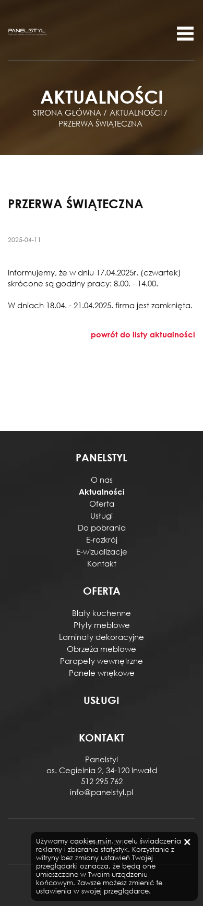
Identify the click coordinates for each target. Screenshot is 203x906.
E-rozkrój (101, 539)
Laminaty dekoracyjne (101, 637)
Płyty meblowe (102, 625)
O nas (102, 479)
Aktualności (102, 491)
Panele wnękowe (102, 673)
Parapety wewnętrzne (101, 661)
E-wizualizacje (101, 551)
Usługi (101, 515)
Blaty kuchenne (101, 613)
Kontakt (101, 563)
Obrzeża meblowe (101, 649)
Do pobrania (102, 527)
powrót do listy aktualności (143, 334)
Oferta (101, 503)
